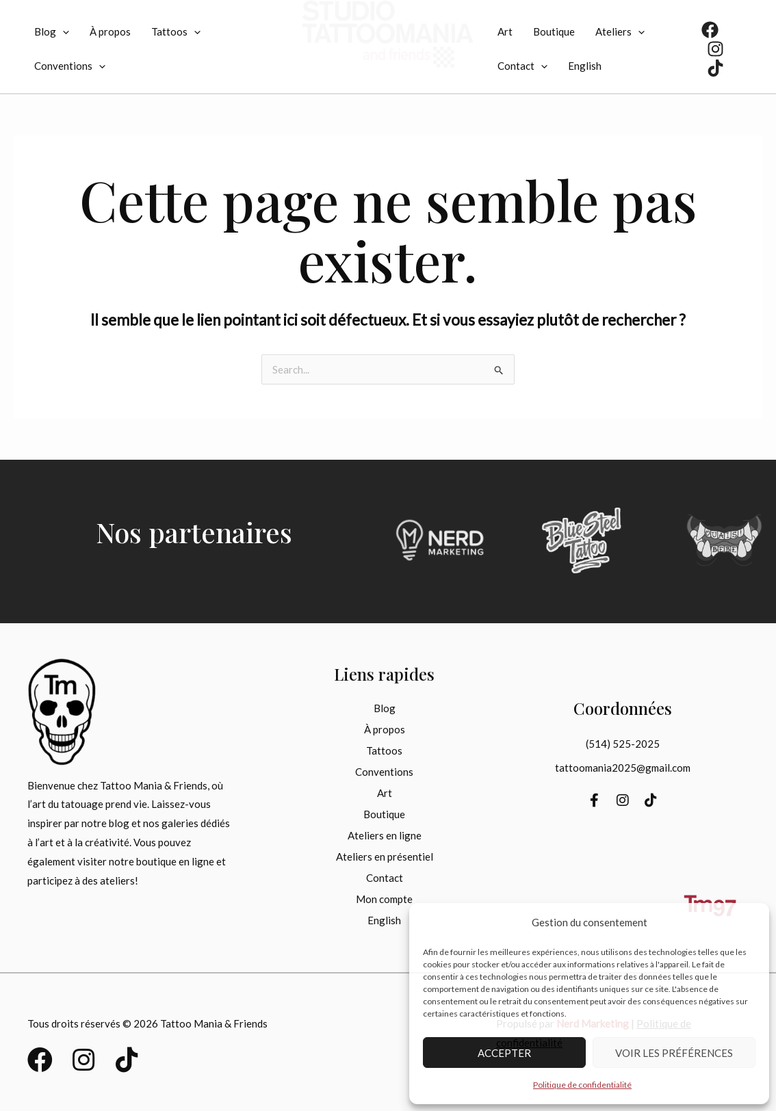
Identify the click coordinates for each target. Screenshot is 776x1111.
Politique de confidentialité (582, 1085)
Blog (51, 31)
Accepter (504, 1053)
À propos (110, 31)
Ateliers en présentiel (384, 856)
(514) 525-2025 (623, 743)
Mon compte (384, 899)
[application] (62, 31)
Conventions (69, 66)
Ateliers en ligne (385, 835)
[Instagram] (715, 48)
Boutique (554, 31)
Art (505, 31)
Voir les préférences (674, 1053)
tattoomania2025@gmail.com (622, 767)
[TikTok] (715, 68)
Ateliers (620, 31)
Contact (522, 66)
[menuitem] (585, 66)
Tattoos (176, 31)
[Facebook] (710, 29)
